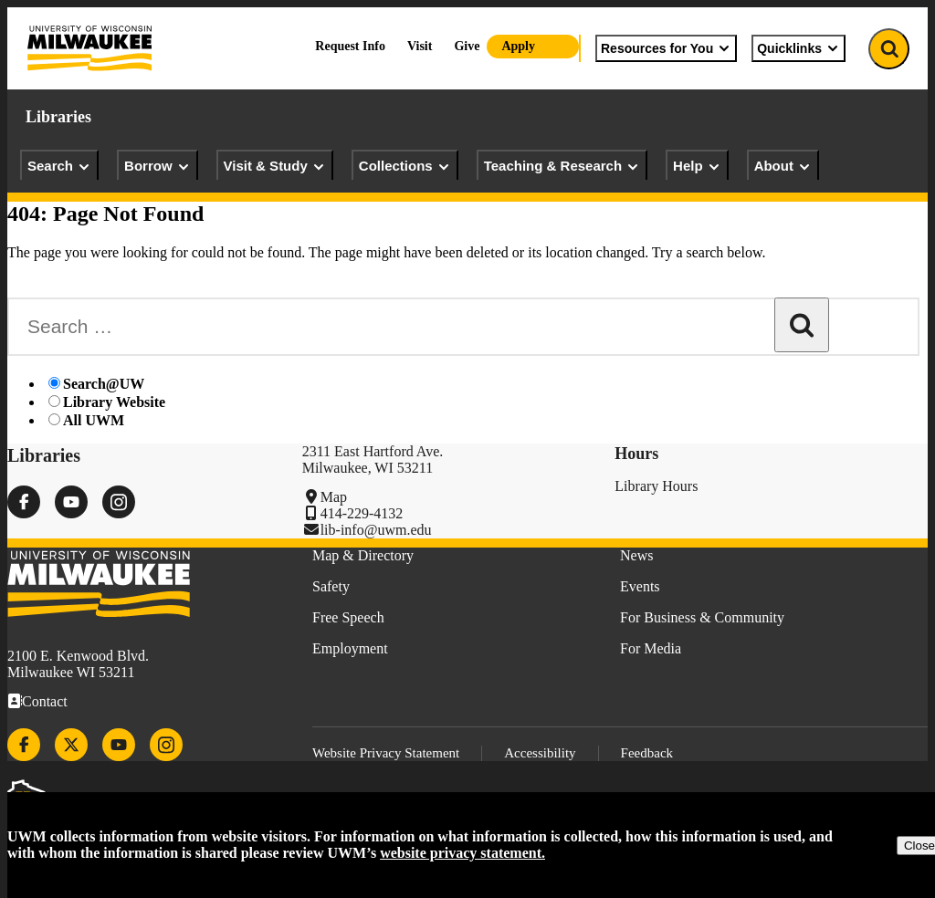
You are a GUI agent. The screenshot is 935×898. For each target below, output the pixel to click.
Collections (405, 166)
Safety (331, 586)
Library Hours (656, 486)
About (783, 166)
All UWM (93, 420)
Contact (45, 701)
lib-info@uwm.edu (376, 530)
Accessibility (539, 753)
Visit (419, 46)
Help (697, 166)
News (636, 555)
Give (466, 46)
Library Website (114, 402)
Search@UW (103, 384)
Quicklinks (798, 48)
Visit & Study (275, 166)
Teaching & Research (562, 166)
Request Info (350, 46)
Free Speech (348, 617)
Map (333, 497)
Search (59, 166)
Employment (350, 648)
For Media (650, 648)
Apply (518, 46)
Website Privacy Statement (385, 753)
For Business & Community (702, 617)
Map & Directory (363, 555)
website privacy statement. (462, 853)
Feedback (647, 753)
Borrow (157, 166)
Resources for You (666, 48)
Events (640, 586)
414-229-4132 (362, 513)
